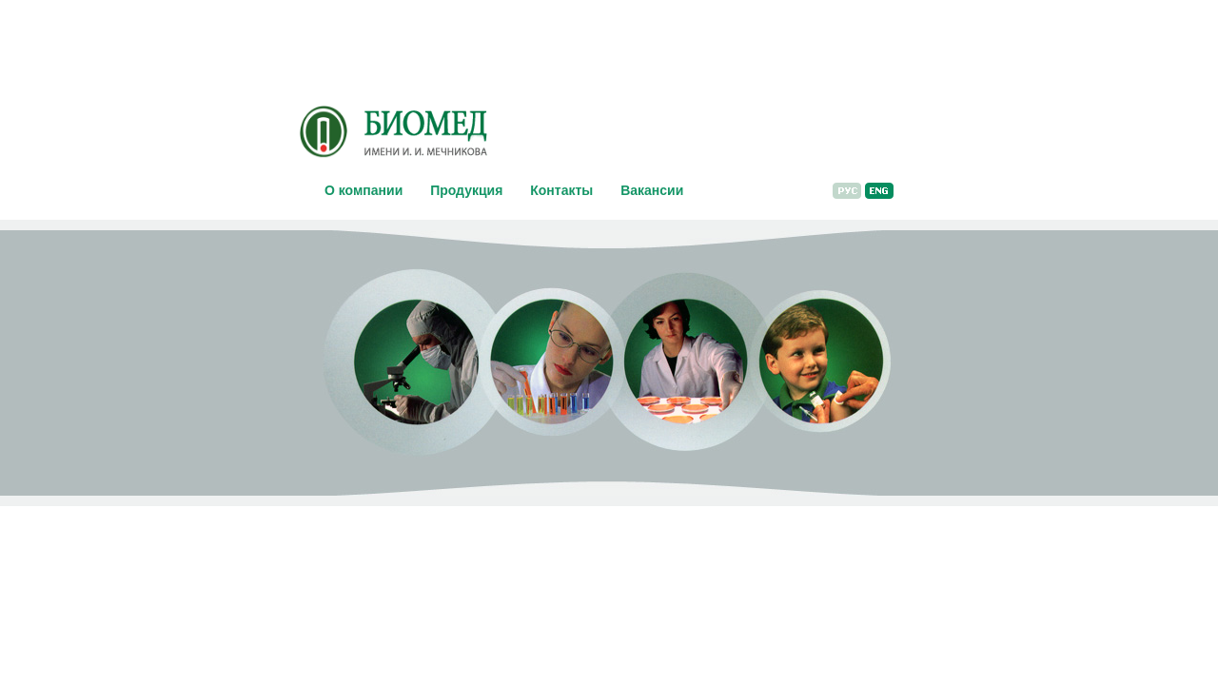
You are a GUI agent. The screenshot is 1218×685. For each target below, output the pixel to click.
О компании (363, 190)
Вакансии (651, 190)
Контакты (561, 190)
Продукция (466, 190)
